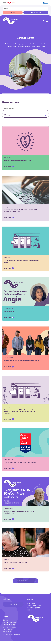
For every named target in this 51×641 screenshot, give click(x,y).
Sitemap (5, 620)
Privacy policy (7, 629)
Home (24, 34)
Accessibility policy (9, 625)
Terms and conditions (9, 627)
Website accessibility (9, 622)
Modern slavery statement (11, 634)
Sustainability (7, 632)
